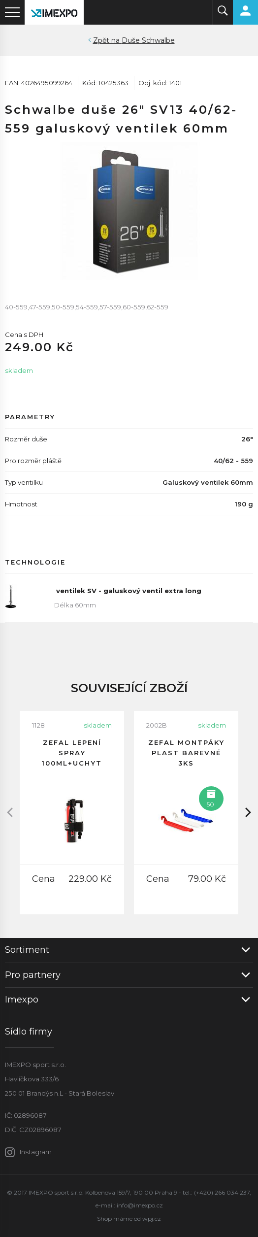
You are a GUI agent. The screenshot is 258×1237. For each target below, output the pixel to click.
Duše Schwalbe (148, 40)
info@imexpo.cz (140, 1205)
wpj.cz (151, 1218)
